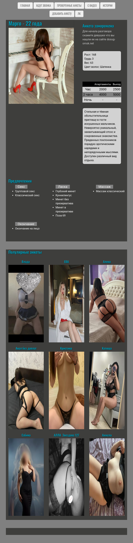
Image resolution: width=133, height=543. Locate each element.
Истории (107, 6)
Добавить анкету (62, 14)
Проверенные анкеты (69, 6)
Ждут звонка (43, 6)
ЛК (79, 14)
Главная (25, 6)
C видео (92, 6)
